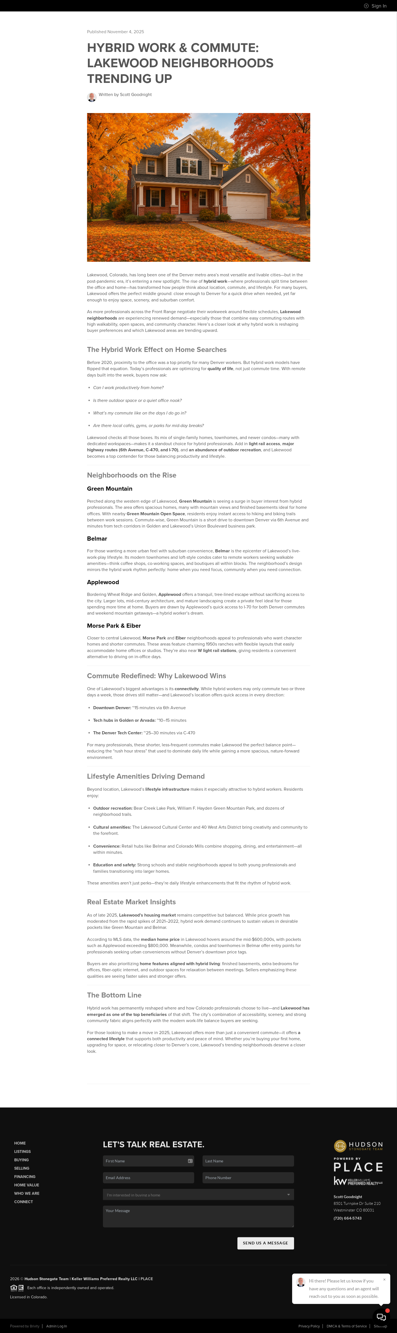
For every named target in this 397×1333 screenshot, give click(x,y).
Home (20, 1146)
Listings (22, 1154)
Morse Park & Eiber (114, 625)
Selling (21, 1171)
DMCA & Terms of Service (347, 1326)
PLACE (147, 1281)
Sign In (375, 6)
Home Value (26, 1188)
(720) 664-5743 (348, 1221)
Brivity (34, 1326)
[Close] (384, 1279)
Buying (21, 1163)
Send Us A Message (265, 1246)
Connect (23, 1205)
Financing (24, 1179)
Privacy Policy (309, 1326)
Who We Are (26, 1196)
